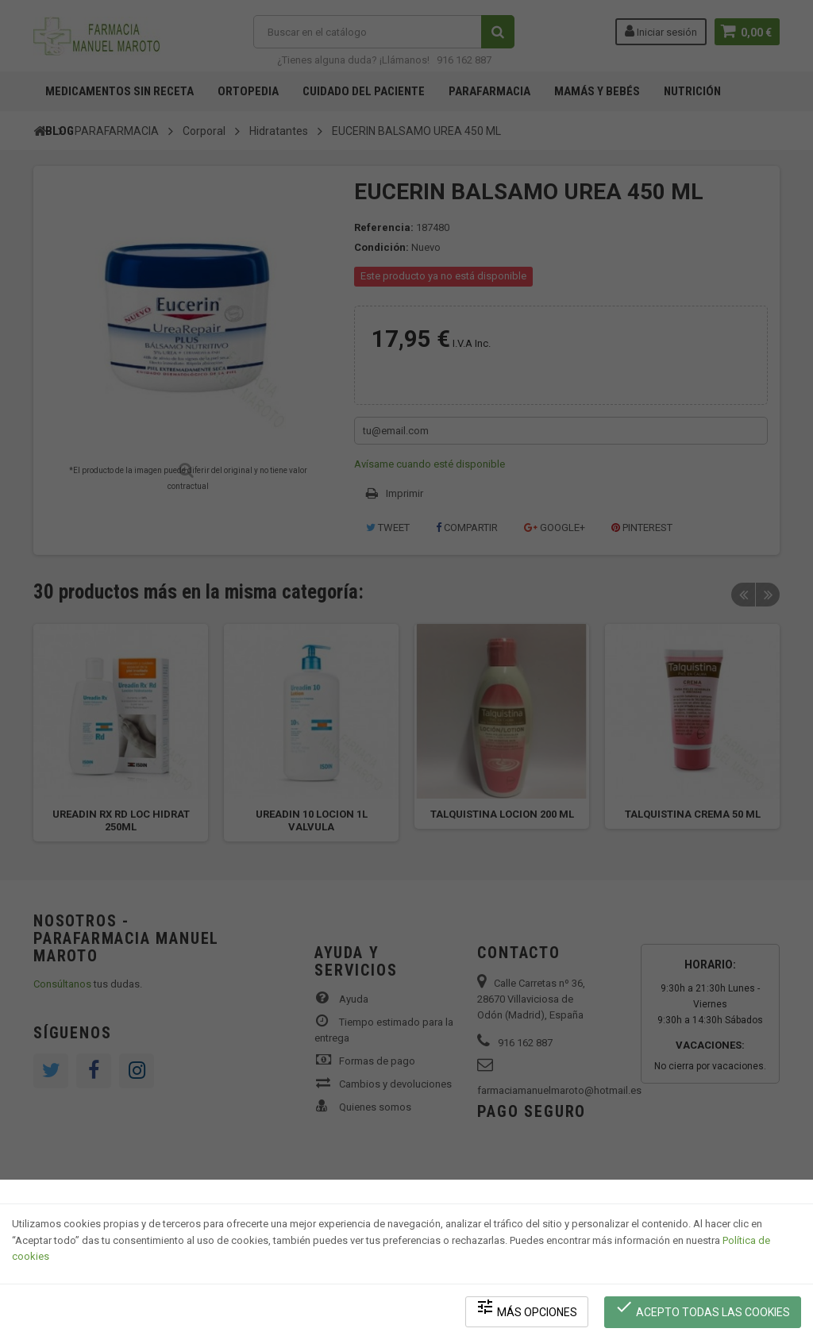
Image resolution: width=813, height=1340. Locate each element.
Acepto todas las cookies (703, 1308)
